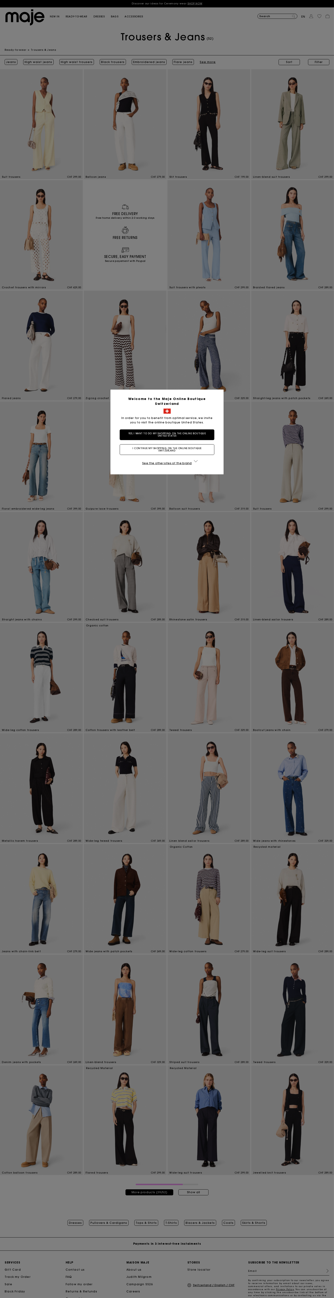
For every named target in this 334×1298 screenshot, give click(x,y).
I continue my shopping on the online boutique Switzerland (167, 449)
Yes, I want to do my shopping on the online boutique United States (167, 434)
